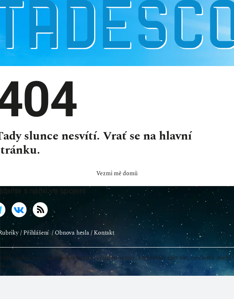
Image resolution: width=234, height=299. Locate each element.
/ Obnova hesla (70, 243)
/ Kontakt (103, 243)
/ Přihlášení (34, 243)
